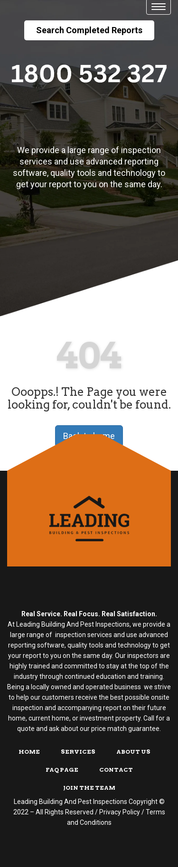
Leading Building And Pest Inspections (70, 801)
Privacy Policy (119, 812)
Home (29, 751)
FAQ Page (62, 769)
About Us (133, 751)
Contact (116, 769)
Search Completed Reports (89, 30)
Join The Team (89, 787)
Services (78, 751)
